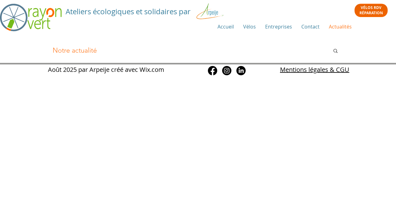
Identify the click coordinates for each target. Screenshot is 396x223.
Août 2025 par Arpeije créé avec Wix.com (105, 69)
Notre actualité (75, 50)
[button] (335, 51)
